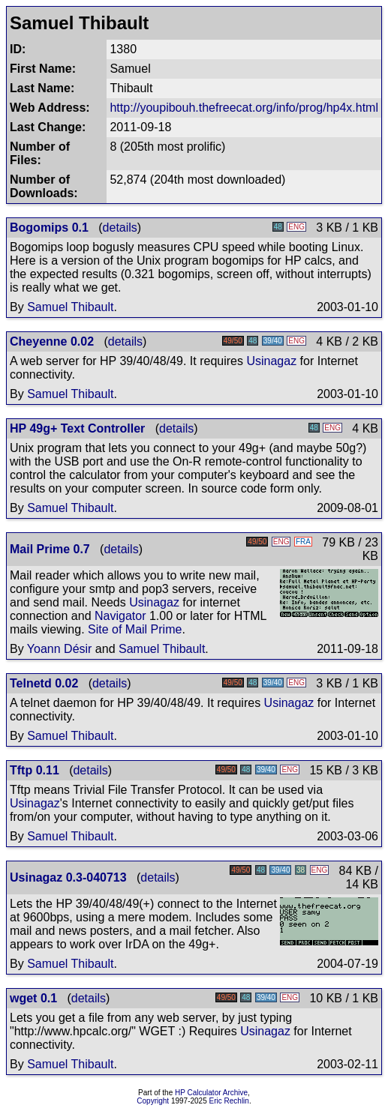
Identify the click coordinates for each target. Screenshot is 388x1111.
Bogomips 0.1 (49, 227)
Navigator (120, 615)
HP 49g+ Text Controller (77, 428)
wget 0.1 (33, 998)
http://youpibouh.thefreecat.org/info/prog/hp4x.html (244, 107)
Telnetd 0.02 (44, 683)
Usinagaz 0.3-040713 (68, 877)
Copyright (153, 1101)
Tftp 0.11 (34, 770)
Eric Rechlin (229, 1101)
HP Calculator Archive (211, 1093)
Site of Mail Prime (135, 629)
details (120, 227)
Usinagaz (271, 361)
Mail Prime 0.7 (50, 549)
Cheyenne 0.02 (52, 341)
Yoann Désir (59, 648)
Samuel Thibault (70, 307)
